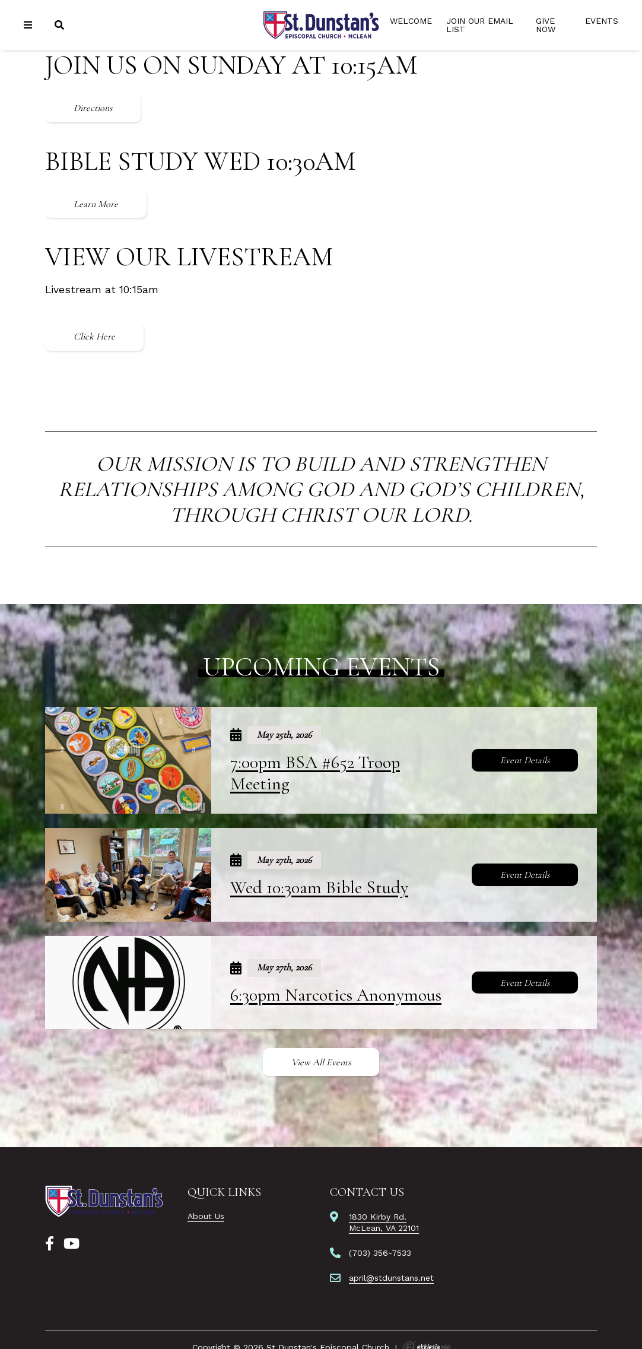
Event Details (524, 760)
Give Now (545, 25)
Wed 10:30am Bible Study (319, 888)
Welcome (411, 21)
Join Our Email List (479, 25)
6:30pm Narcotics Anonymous (335, 995)
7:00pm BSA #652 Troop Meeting (315, 773)
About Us (205, 1216)
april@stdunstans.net (391, 1278)
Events (601, 21)
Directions (93, 108)
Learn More (96, 204)
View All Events (321, 1062)
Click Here (94, 336)
